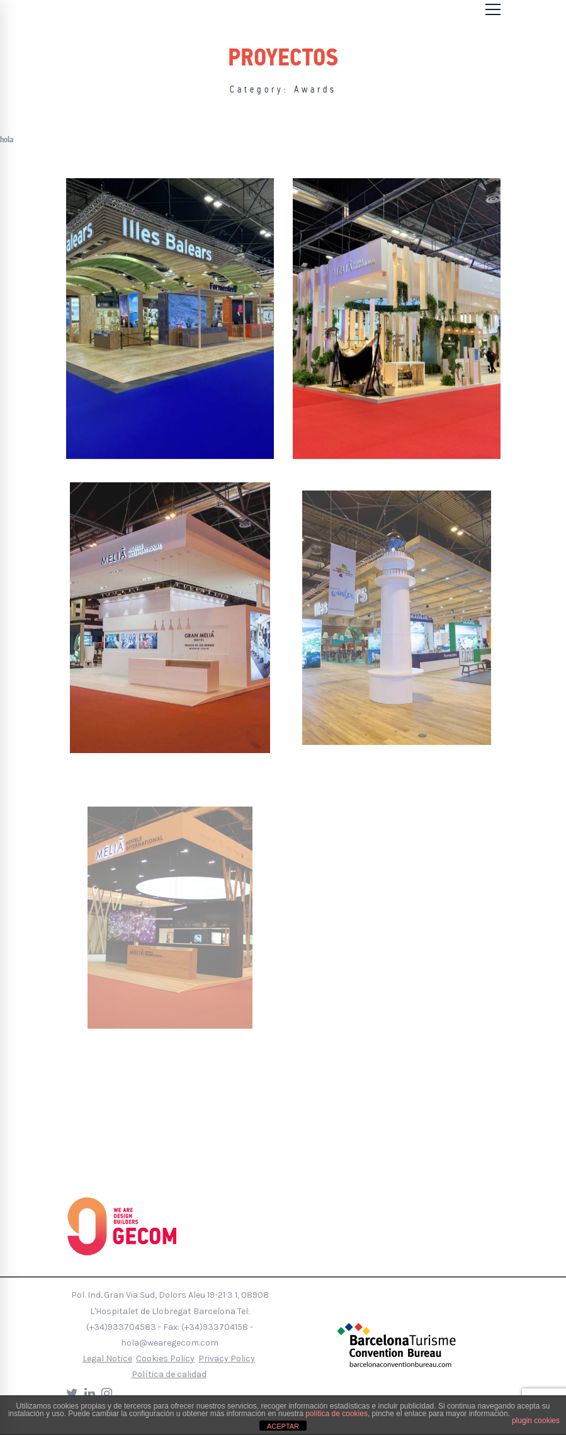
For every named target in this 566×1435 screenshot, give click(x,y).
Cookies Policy (165, 1358)
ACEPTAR (283, 1426)
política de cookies (336, 1413)
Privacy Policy (226, 1358)
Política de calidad (169, 1374)
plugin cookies (536, 1420)
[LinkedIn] (89, 1394)
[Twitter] (72, 1394)
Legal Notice (107, 1358)
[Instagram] (106, 1394)
